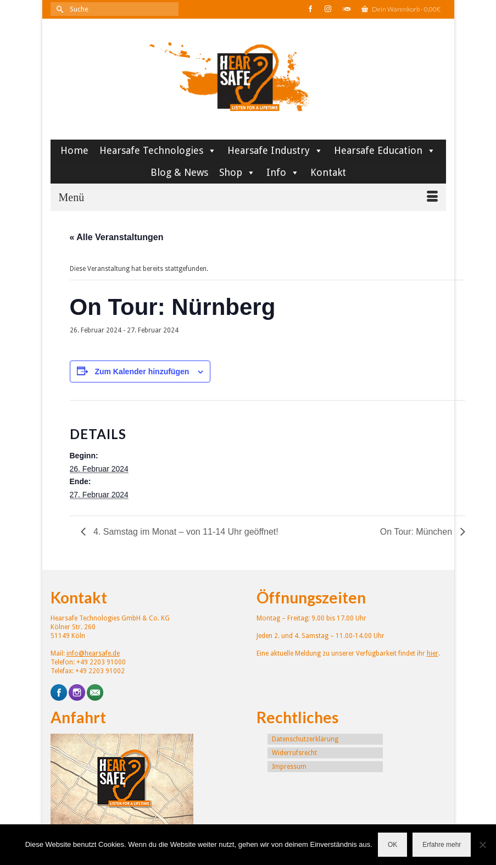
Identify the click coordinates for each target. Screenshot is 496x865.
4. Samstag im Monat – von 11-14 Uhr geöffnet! (184, 531)
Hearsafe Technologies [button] (157, 150)
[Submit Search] (59, 9)
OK (392, 845)
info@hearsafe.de (93, 653)
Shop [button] (237, 172)
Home (74, 150)
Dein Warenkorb (401, 9)
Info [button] (282, 172)
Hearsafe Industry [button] (275, 150)
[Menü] (248, 197)
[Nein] (482, 844)
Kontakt (328, 172)
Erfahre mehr (441, 845)
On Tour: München (417, 531)
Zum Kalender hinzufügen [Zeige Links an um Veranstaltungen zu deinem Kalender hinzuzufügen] (141, 371)
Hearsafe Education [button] (385, 150)
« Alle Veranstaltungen (117, 237)
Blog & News (179, 172)
